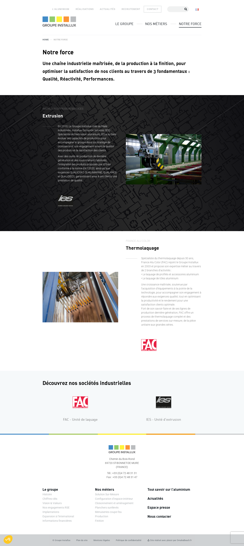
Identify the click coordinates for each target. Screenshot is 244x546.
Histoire (47, 494)
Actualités (107, 9)
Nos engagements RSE (56, 507)
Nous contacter (159, 516)
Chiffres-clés (50, 498)
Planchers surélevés (107, 507)
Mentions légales (101, 540)
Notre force (190, 24)
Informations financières (57, 520)
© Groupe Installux (61, 540)
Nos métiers (156, 24)
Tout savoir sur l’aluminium (168, 489)
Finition (99, 520)
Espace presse (158, 507)
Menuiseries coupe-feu (108, 511)
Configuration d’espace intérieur (114, 498)
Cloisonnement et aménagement (114, 503)
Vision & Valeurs (52, 503)
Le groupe (124, 24)
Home (46, 39)
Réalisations (85, 9)
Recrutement (131, 9)
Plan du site (82, 540)
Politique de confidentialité (128, 540)
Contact (152, 9)
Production (101, 516)
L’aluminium (60, 9)
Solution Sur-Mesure (107, 494)
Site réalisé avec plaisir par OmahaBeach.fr (169, 540)
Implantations (51, 511)
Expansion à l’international (58, 516)
